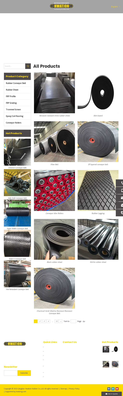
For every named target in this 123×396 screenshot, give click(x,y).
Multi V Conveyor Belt (17, 259)
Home (47, 347)
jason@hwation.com (72, 362)
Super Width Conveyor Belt (17, 228)
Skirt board (98, 115)
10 (56, 321)
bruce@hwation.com (72, 358)
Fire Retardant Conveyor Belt (17, 289)
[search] (10, 373)
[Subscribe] (24, 373)
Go (84, 321)
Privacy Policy (74, 388)
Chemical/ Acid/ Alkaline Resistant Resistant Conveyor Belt (54, 312)
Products (48, 351)
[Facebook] (108, 388)
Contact (47, 376)
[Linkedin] (112, 388)
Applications (49, 359)
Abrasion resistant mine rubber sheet (106, 355)
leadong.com (21, 391)
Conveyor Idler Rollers (54, 213)
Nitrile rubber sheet (98, 262)
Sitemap (64, 388)
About (47, 355)
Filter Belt (106, 370)
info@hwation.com (74, 354)
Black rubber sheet (54, 262)
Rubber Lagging (98, 213)
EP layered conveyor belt (98, 164)
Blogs (46, 372)
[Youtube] (117, 388)
